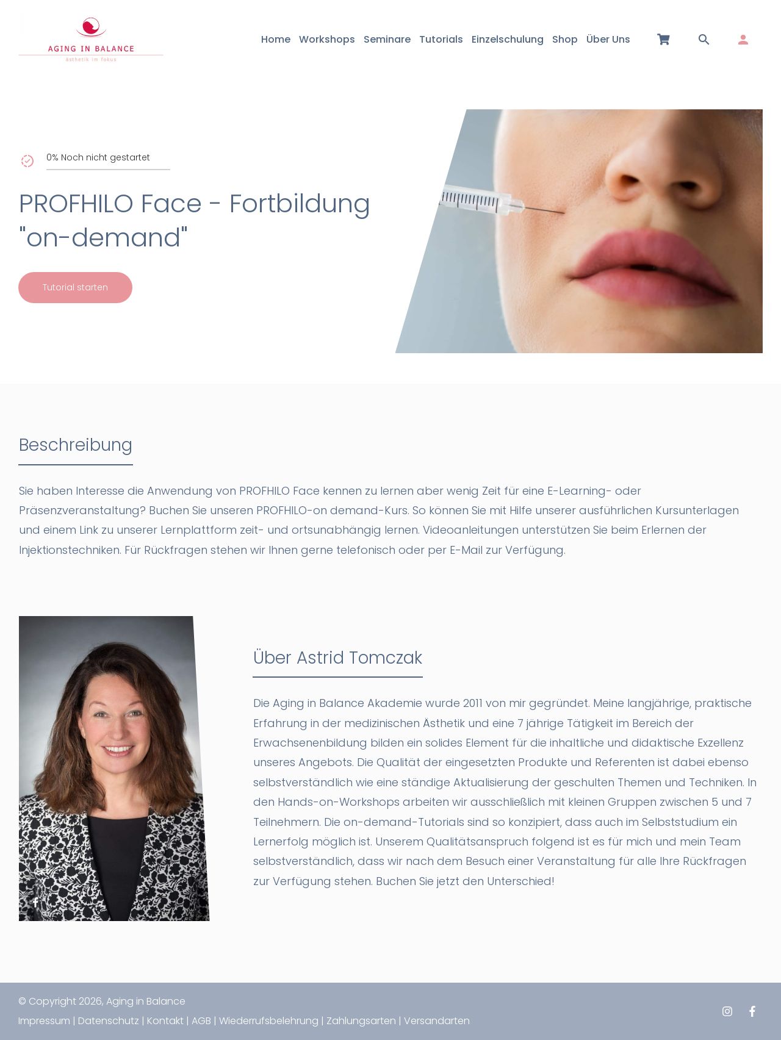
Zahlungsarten (361, 1021)
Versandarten (437, 1021)
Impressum (44, 1021)
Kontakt (165, 1021)
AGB (201, 1021)
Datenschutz (108, 1021)
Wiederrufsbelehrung (269, 1021)
